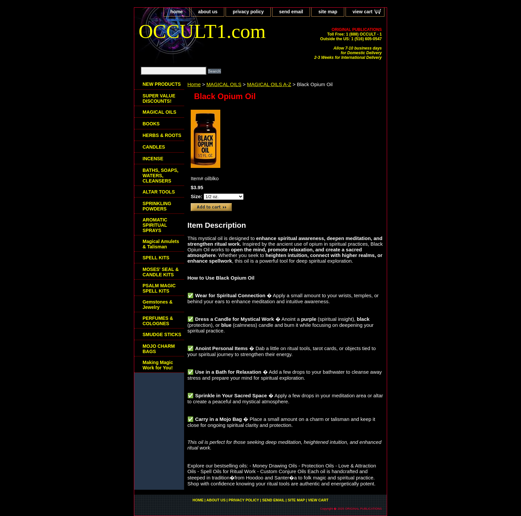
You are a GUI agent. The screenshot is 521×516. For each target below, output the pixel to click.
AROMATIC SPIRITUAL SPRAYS (155, 225)
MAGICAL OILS (223, 84)
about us (207, 11)
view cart (362, 11)
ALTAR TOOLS (159, 191)
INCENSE (153, 158)
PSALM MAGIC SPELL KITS (159, 288)
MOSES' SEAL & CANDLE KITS (161, 272)
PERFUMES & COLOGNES (158, 321)
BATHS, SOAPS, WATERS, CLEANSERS (160, 176)
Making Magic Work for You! (158, 365)
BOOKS (151, 123)
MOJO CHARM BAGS (159, 348)
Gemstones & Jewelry (157, 304)
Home (194, 84)
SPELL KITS (156, 257)
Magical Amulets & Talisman (161, 244)
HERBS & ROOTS (162, 135)
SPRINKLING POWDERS (157, 206)
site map (327, 11)
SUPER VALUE (159, 98)
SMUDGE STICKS (162, 334)
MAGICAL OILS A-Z (269, 84)
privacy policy (248, 11)
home (176, 11)
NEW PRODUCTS (162, 84)
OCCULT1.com (202, 31)
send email (291, 11)
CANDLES (154, 147)
